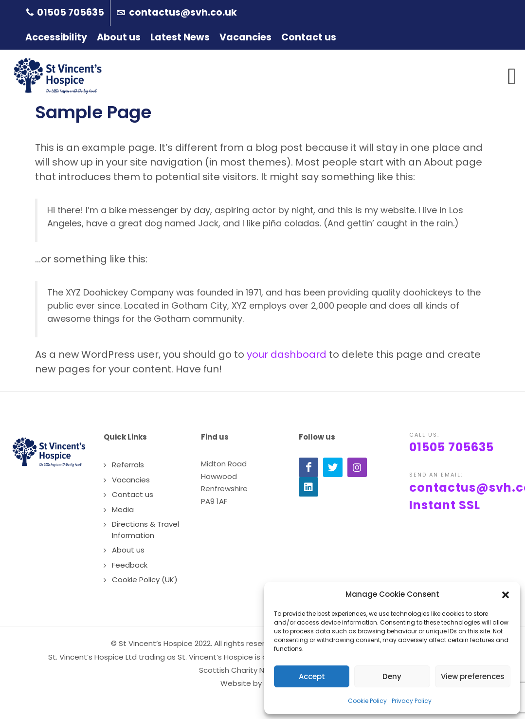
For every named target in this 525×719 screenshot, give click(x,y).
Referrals (128, 465)
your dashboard (286, 354)
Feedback (129, 565)
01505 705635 (65, 13)
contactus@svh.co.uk (176, 13)
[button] (505, 594)
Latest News (180, 37)
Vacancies (245, 37)
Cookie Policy (367, 701)
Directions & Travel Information (145, 529)
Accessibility (56, 37)
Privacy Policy (412, 701)
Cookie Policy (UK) (145, 579)
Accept (312, 676)
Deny (391, 676)
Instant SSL (444, 505)
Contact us (308, 37)
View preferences (473, 676)
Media (123, 509)
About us (119, 37)
